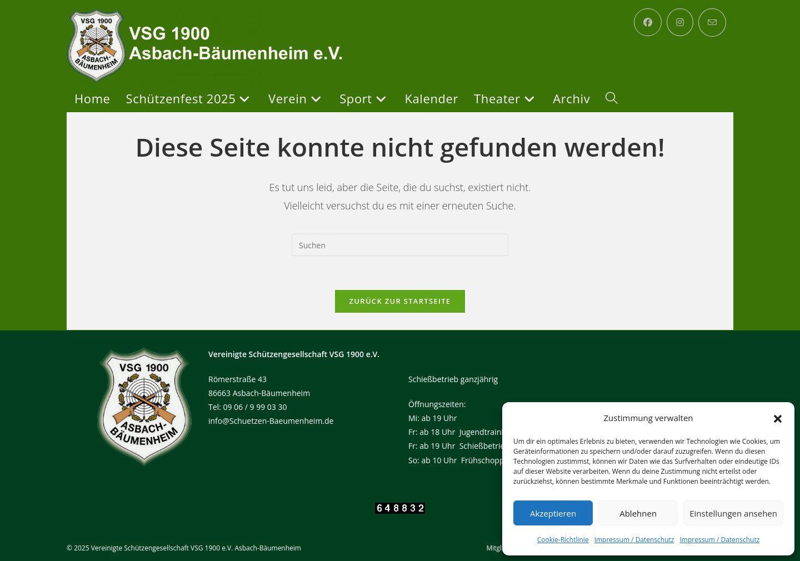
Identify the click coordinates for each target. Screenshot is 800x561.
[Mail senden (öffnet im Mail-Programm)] (712, 22)
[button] (777, 418)
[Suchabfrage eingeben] (400, 245)
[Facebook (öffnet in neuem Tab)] (648, 22)
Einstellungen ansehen (733, 513)
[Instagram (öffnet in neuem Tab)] (680, 22)
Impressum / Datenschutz (634, 539)
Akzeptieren (553, 513)
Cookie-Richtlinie (563, 539)
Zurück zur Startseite (400, 301)
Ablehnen (638, 513)
